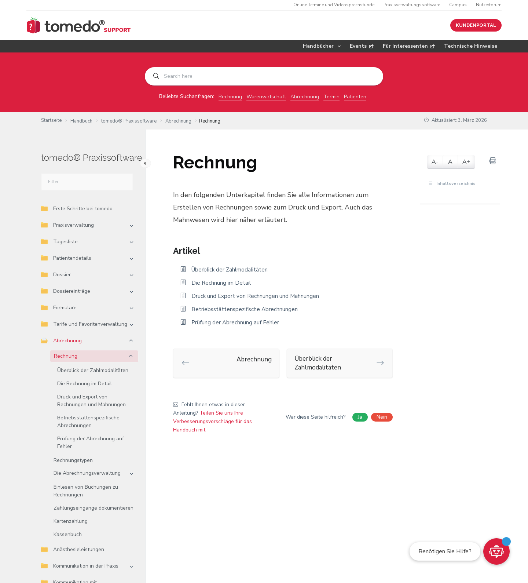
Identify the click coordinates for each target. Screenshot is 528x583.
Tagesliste (59, 241)
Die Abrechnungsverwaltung (87, 473)
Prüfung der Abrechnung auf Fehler (90, 442)
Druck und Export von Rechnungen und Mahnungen (91, 400)
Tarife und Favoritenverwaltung (84, 324)
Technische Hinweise (470, 46)
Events (362, 46)
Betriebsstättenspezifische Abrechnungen (88, 421)
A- (435, 162)
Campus (458, 5)
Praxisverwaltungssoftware (412, 5)
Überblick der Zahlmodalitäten (92, 370)
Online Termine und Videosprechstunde (333, 5)
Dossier (56, 274)
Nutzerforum (489, 5)
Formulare (59, 307)
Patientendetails (66, 258)
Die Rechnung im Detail (84, 383)
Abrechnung (304, 96)
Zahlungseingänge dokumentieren (93, 507)
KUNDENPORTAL (476, 25)
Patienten (355, 96)
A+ (466, 162)
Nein (382, 416)
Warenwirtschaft (266, 96)
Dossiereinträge (65, 291)
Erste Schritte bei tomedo (77, 208)
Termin (331, 96)
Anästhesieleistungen (72, 549)
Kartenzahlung (71, 521)
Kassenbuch (68, 534)
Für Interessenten (409, 46)
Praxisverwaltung (67, 225)
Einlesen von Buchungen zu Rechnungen (86, 491)
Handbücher (323, 46)
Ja (360, 416)
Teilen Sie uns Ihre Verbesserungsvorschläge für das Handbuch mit (212, 421)
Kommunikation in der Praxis (79, 565)
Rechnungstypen (73, 460)
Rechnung (230, 96)
